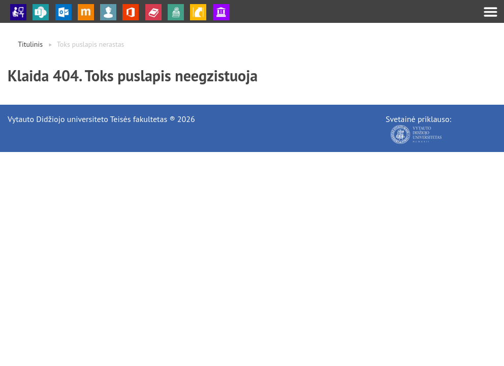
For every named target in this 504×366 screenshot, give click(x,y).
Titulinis (30, 44)
